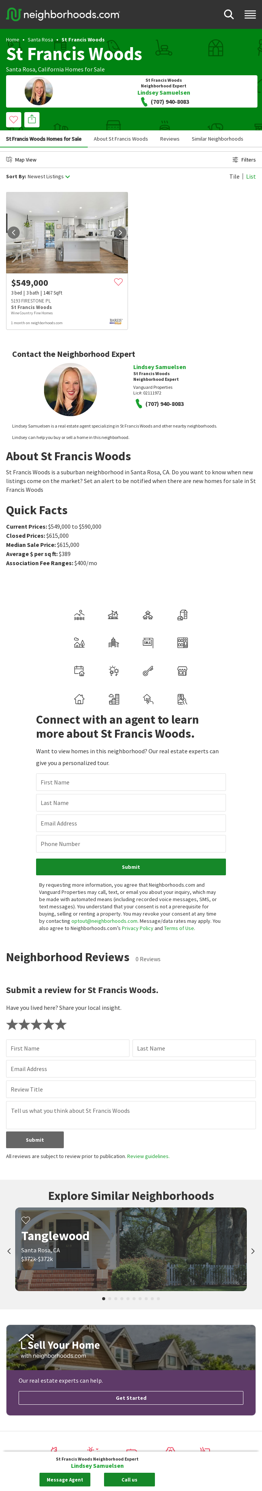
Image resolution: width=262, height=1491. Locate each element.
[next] (120, 233)
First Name (55, 782)
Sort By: (16, 176)
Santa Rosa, (21, 69)
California (51, 69)
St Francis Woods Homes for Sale (44, 138)
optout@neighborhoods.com (104, 920)
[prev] (14, 233)
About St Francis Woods (121, 138)
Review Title (27, 1089)
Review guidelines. (148, 1156)
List (251, 176)
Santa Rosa (40, 39)
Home (12, 39)
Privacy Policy (137, 928)
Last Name (55, 803)
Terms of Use (179, 928)
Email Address (59, 823)
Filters (244, 159)
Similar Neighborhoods (217, 138)
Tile (234, 176)
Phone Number (60, 844)
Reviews (170, 138)
